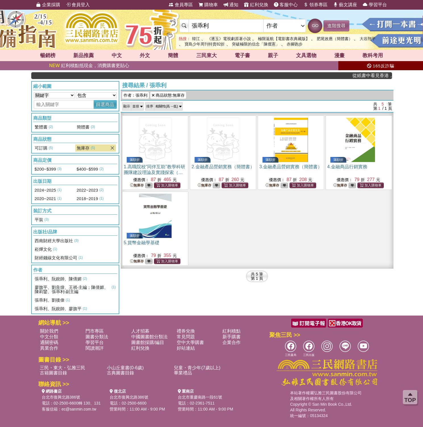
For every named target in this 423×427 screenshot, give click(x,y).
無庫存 (137, 185)
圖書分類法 (97, 336)
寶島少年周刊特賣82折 (205, 44)
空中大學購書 (190, 342)
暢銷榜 (47, 55)
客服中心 (286, 4)
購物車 (208, 4)
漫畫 (339, 55)
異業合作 (49, 348)
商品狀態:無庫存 (168, 95)
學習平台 (375, 4)
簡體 (173, 55)
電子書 (242, 55)
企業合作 (231, 342)
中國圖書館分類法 (149, 336)
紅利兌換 (256, 4)
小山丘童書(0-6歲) (125, 367)
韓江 (196, 38)
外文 (145, 55)
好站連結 (186, 348)
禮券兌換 (186, 331)
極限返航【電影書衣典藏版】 (284, 38)
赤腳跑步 (295, 44)
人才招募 (140, 331)
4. (347, 166)
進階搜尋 (336, 25)
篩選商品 (105, 104)
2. (222, 166)
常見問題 (186, 336)
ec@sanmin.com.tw (79, 409)
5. (141, 242)
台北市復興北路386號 (61, 397)
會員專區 (181, 4)
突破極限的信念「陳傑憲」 (256, 44)
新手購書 (231, 336)
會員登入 (78, 4)
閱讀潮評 (95, 348)
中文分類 (49, 336)
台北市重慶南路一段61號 (200, 397)
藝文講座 (345, 4)
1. (154, 172)
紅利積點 (231, 331)
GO (315, 25)
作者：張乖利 (135, 95)
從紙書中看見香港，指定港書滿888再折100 (375, 75)
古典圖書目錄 (120, 372)
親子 (273, 55)
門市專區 (95, 331)
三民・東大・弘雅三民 (62, 367)
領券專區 (315, 4)
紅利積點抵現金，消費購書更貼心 (89, 65)
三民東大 (206, 55)
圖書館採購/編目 (147, 342)
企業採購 (48, 4)
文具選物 (306, 55)
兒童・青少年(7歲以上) (197, 367)
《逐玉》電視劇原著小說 (229, 38)
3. (290, 166)
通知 (231, 4)
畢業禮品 (183, 372)
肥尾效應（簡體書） (335, 38)
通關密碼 (49, 342)
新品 (83, 55)
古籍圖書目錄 (53, 372)
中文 (117, 55)
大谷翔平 (368, 38)
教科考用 (372, 55)
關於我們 (49, 331)
